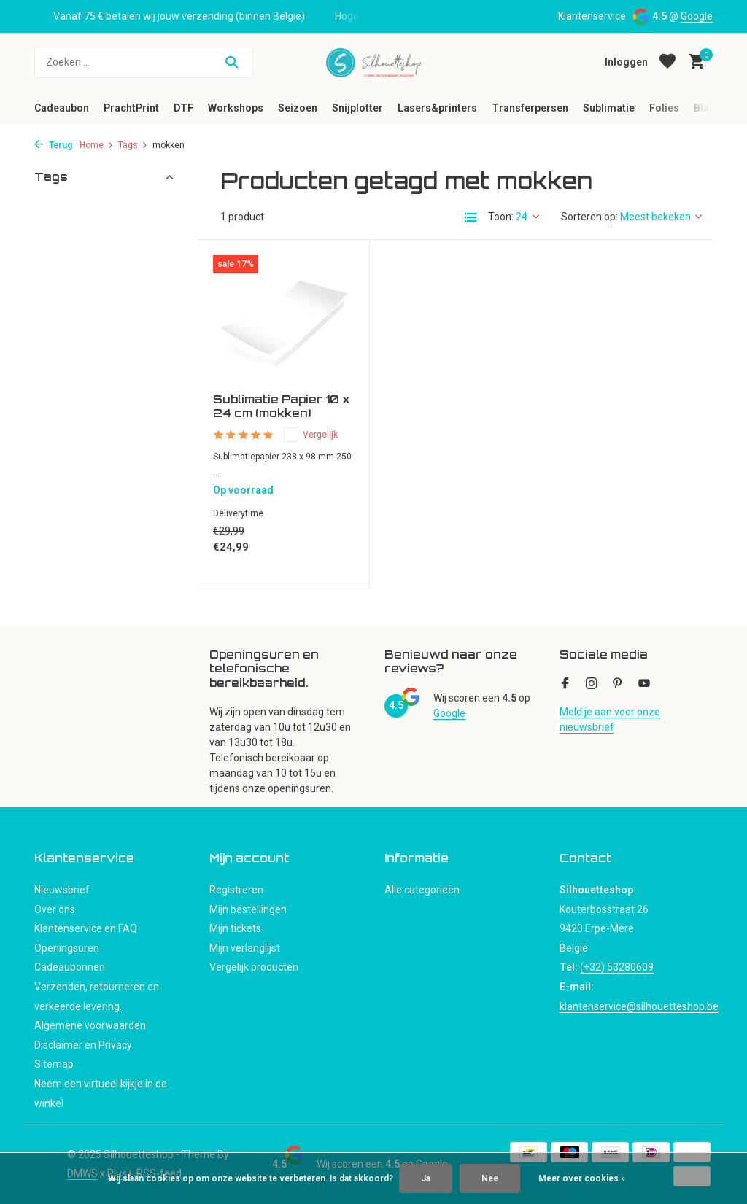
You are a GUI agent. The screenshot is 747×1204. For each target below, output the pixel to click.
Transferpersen (530, 108)
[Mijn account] (626, 62)
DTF (183, 108)
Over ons (54, 909)
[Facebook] (565, 685)
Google (697, 16)
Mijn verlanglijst (244, 948)
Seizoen (297, 108)
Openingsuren (66, 948)
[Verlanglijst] (667, 62)
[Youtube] (644, 685)
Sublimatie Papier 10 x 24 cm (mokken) (281, 406)
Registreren (236, 890)
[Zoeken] (143, 62)
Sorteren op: (589, 216)
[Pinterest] (618, 685)
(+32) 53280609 (617, 967)
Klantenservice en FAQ (85, 928)
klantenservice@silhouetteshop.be (639, 1006)
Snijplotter (357, 108)
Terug (53, 145)
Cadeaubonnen (69, 967)
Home (97, 145)
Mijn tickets (235, 928)
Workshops (235, 108)
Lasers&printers (437, 108)
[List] (470, 217)
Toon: (501, 216)
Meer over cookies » (581, 1178)
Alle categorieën (422, 890)
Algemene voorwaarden (90, 1025)
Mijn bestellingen (248, 909)
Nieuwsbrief (62, 890)
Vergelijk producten (253, 967)
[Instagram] (591, 685)
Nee (489, 1178)
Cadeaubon (61, 108)
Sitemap (54, 1064)
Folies (664, 108)
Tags (133, 145)
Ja (425, 1178)
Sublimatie (609, 108)
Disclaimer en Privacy (83, 1045)
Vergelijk (311, 434)
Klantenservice (592, 16)
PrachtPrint (131, 108)
